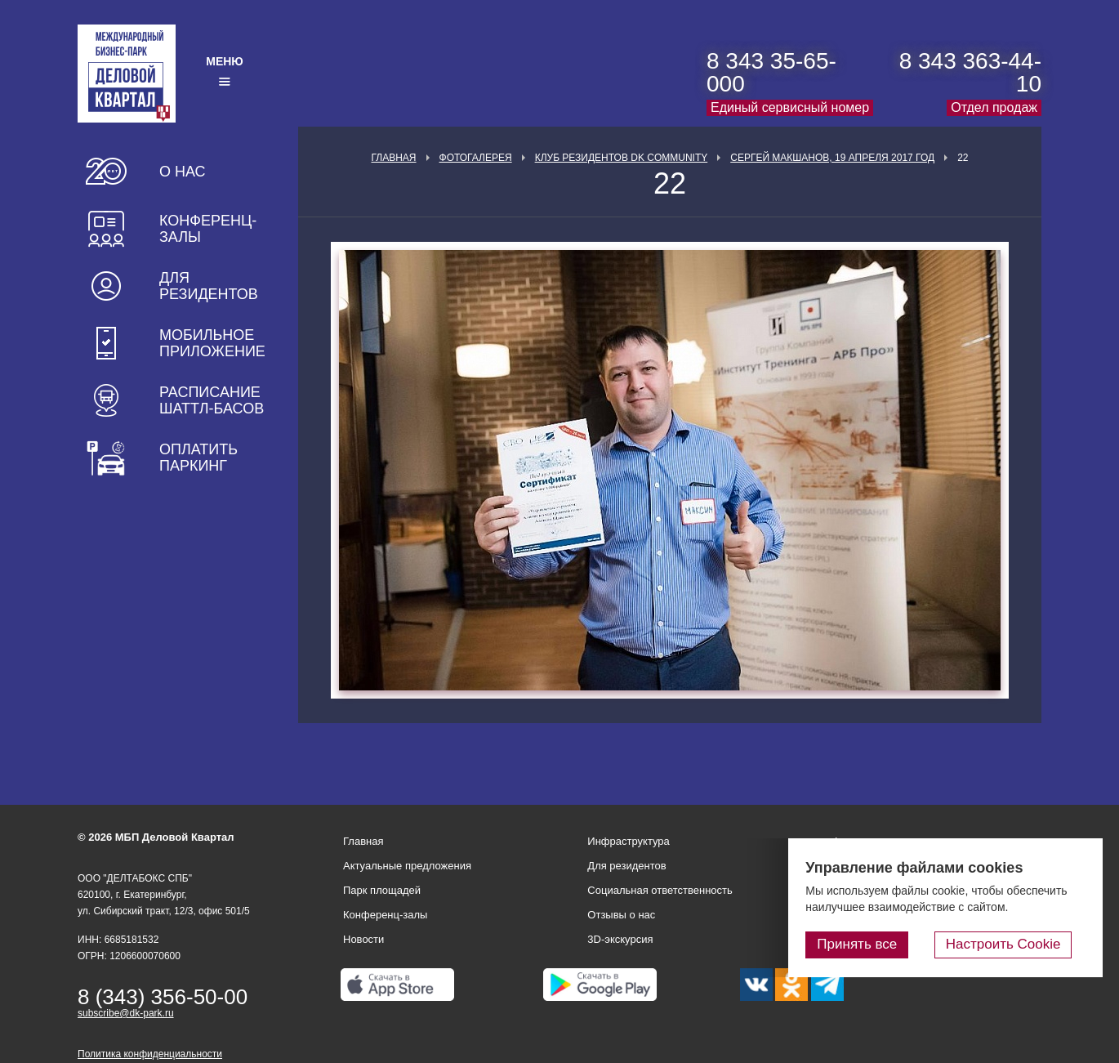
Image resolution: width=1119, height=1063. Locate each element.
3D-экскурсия (620, 939)
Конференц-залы (207, 228)
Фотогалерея (475, 157)
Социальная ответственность (660, 890)
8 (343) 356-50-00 (162, 997)
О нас (182, 171)
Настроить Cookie (1017, 946)
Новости (363, 939)
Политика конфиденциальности (150, 1054)
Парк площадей (382, 890)
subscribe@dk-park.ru (126, 1013)
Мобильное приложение (212, 343)
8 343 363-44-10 (970, 72)
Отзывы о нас (621, 915)
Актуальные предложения (407, 866)
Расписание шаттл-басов (211, 400)
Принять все (885, 946)
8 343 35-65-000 (771, 72)
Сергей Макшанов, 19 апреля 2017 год (832, 157)
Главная (393, 157)
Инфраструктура (628, 841)
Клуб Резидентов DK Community (621, 157)
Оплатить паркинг (198, 457)
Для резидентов (208, 286)
